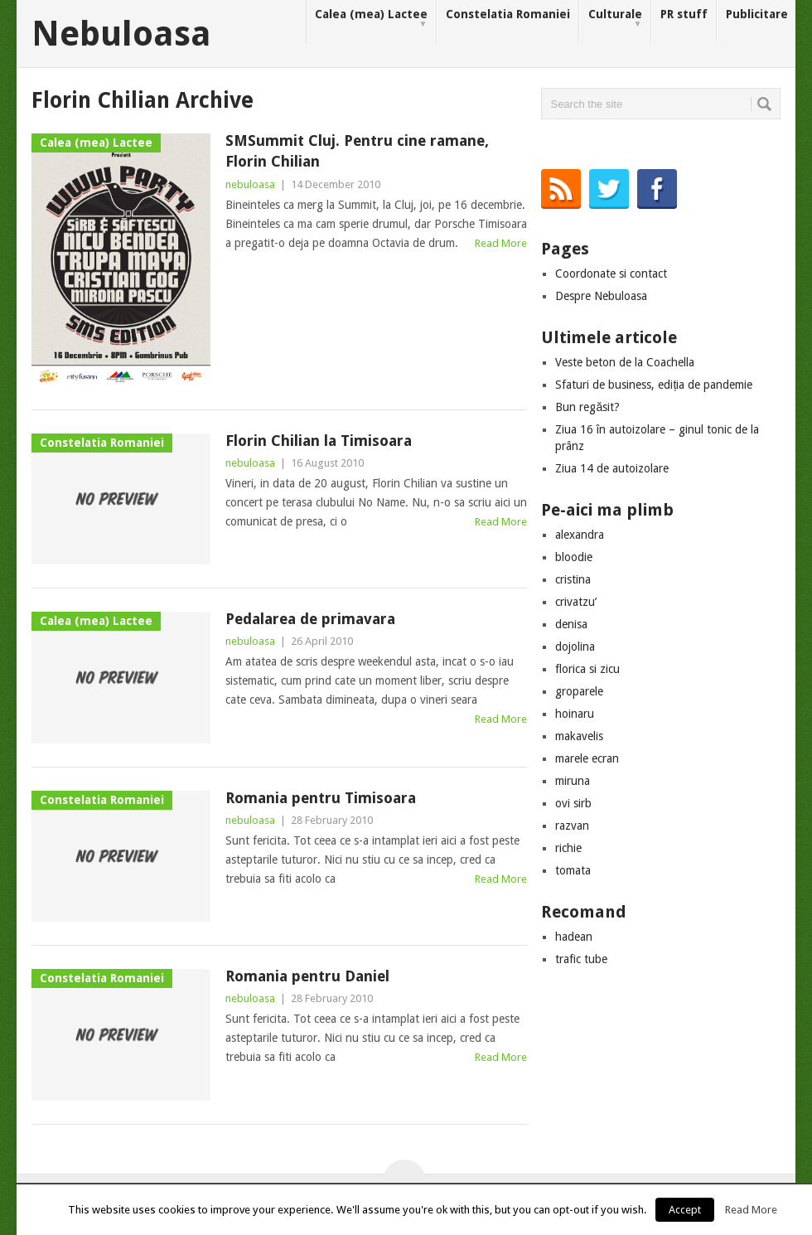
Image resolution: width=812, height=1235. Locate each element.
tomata (573, 870)
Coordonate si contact (611, 273)
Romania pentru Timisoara (320, 797)
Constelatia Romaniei (508, 14)
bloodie (573, 557)
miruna (572, 780)
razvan (572, 825)
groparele (579, 691)
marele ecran (587, 758)
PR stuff (684, 14)
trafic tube (581, 959)
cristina (573, 579)
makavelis (579, 736)
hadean (573, 936)
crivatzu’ (576, 601)
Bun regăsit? (587, 407)
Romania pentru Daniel (307, 976)
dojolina (575, 646)
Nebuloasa (121, 34)
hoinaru (574, 713)
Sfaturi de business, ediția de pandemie (653, 384)
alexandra (579, 534)
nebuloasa (250, 184)
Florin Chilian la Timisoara (318, 440)
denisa (571, 624)
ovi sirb (573, 803)
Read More (501, 243)
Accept (685, 1210)
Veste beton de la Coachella (624, 362)
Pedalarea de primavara (310, 618)
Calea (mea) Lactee (371, 18)
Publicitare (757, 14)
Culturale (615, 18)
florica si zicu (587, 669)
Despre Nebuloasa (601, 296)
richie (568, 848)
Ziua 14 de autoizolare (612, 468)
